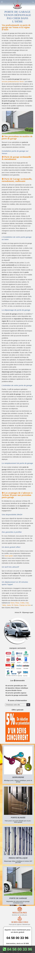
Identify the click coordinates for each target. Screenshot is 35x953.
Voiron (12, 603)
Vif (12, 605)
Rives (17, 603)
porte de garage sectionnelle (16, 695)
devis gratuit (9, 556)
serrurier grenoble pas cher (16, 685)
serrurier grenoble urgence (16, 693)
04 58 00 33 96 (17, 938)
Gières (16, 605)
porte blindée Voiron (14, 690)
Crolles (22, 603)
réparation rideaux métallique (17, 688)
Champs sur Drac (25, 605)
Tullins (4, 605)
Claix (27, 603)
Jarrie (9, 605)
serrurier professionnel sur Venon (13, 81)
